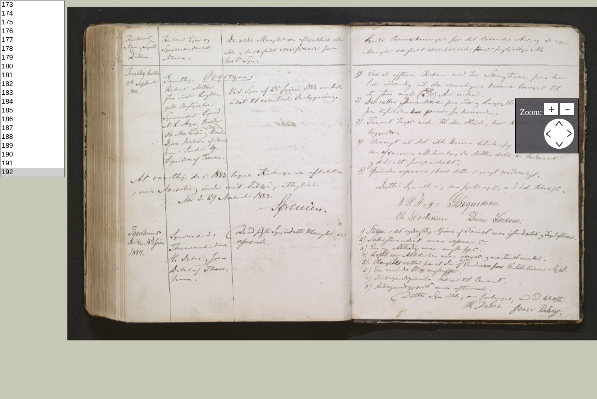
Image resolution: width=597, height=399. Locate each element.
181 (32, 75)
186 (32, 119)
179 (32, 57)
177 (32, 40)
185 (32, 110)
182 (32, 84)
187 (32, 128)
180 (32, 66)
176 (32, 31)
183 (32, 93)
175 (32, 22)
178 (32, 49)
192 (32, 172)
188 (32, 137)
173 (32, 5)
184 (32, 101)
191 (32, 163)
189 (32, 145)
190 (32, 154)
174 (32, 13)
